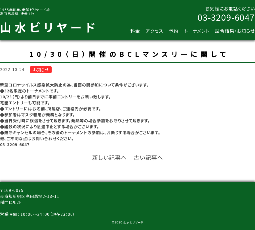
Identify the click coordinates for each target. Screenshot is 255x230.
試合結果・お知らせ (235, 30)
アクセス (154, 30)
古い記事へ (148, 157)
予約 (173, 30)
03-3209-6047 (226, 17)
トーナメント (196, 30)
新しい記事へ (109, 157)
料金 (135, 30)
